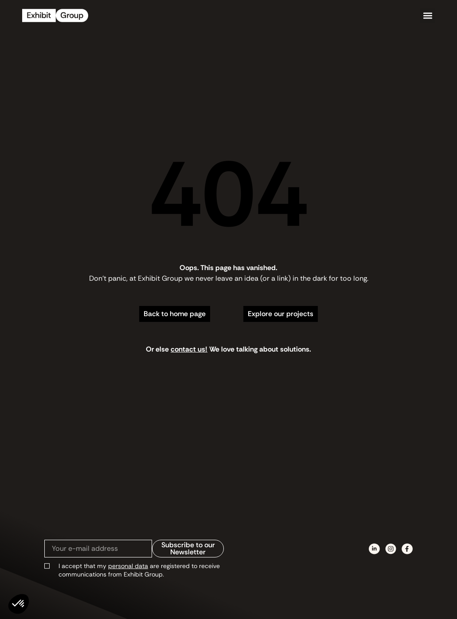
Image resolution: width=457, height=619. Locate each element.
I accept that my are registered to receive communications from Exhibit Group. (139, 570)
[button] (427, 15)
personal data (128, 566)
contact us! (189, 349)
